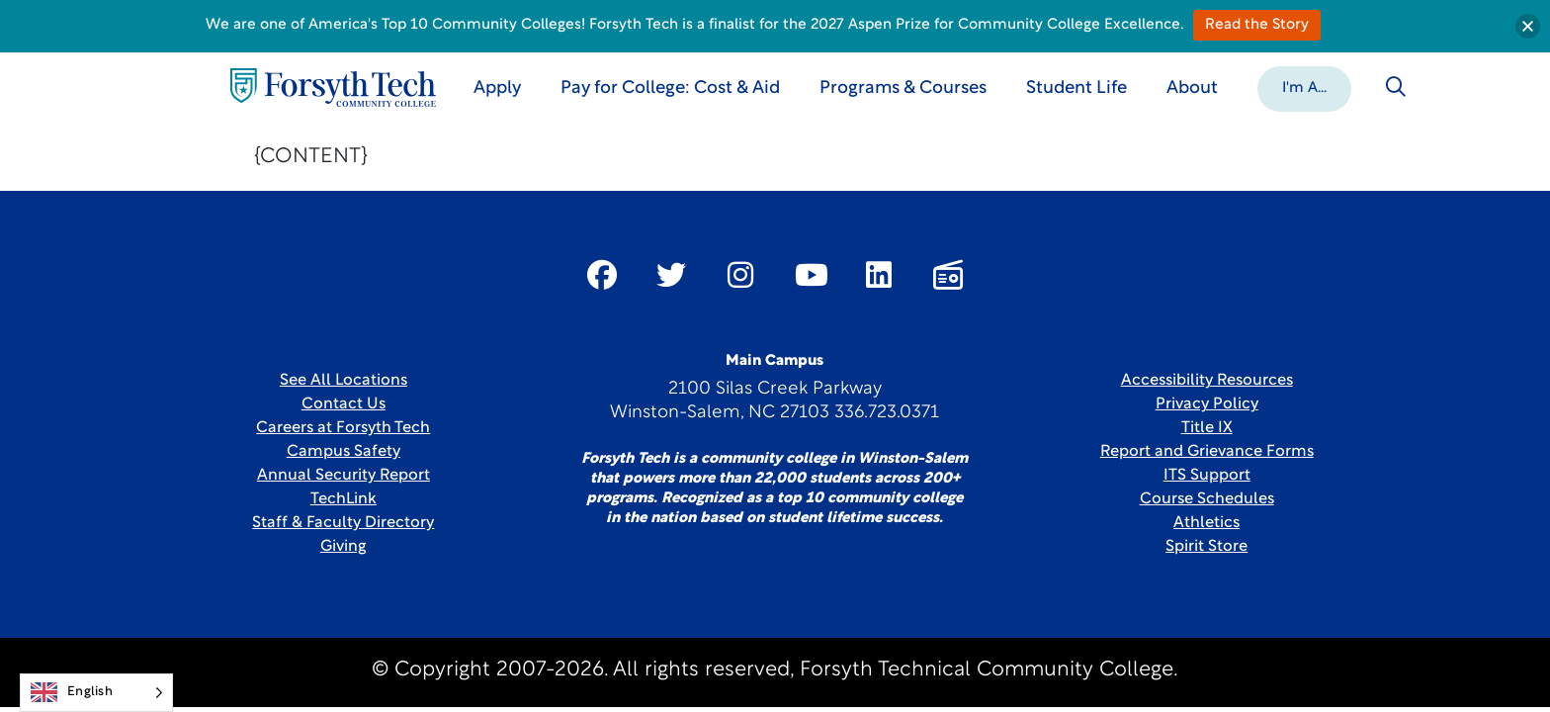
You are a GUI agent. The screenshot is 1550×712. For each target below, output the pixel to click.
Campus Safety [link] (343, 452)
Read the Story (1257, 25)
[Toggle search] (1396, 87)
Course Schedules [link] (1207, 499)
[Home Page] (333, 87)
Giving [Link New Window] (343, 547)
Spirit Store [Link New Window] (1206, 547)
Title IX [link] (1207, 428)
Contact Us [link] (343, 404)
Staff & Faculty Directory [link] (343, 523)
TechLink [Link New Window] (343, 499)
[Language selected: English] (96, 692)
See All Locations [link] (343, 381)
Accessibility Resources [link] (1207, 381)
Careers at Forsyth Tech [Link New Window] (343, 428)
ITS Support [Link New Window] (1206, 476)
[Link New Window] (602, 275)
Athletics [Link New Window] (1206, 523)
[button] (1304, 87)
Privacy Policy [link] (1207, 404)
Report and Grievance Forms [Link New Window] (1207, 452)
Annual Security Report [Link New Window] (343, 476)
